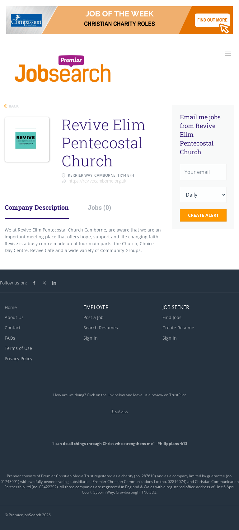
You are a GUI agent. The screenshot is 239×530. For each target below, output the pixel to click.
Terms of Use (18, 348)
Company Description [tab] (37, 207)
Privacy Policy (18, 358)
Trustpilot (119, 411)
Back (13, 106)
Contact (13, 328)
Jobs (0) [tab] (99, 207)
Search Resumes (100, 328)
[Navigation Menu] (228, 53)
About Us (14, 317)
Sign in (90, 338)
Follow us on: (13, 283)
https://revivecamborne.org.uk (97, 181)
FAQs (10, 338)
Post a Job (93, 317)
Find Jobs (171, 317)
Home (11, 307)
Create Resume (178, 328)
